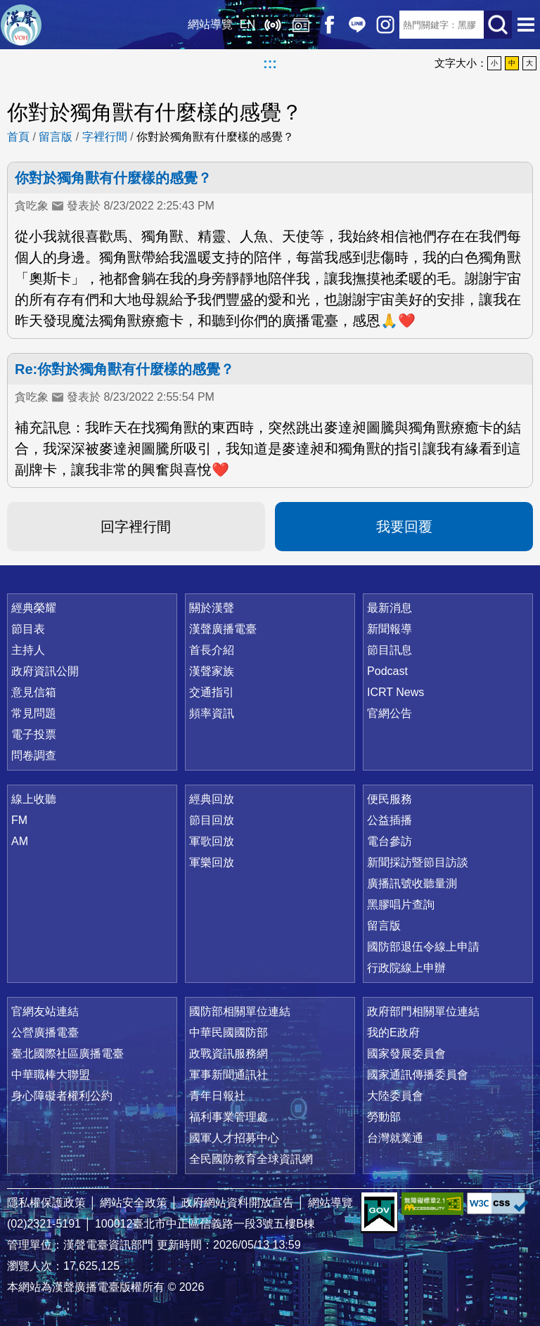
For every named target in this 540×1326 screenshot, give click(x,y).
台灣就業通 (395, 1138)
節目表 (28, 629)
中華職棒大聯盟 (50, 1075)
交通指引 (211, 692)
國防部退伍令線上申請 (423, 947)
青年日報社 (217, 1096)
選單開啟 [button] (526, 25)
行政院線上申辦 (406, 968)
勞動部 (384, 1117)
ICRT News (395, 692)
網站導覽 (210, 24)
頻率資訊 (211, 713)
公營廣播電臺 (45, 1032)
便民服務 (389, 799)
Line (357, 25)
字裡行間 (104, 137)
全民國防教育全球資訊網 (251, 1159)
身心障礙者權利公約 (61, 1096)
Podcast (387, 671)
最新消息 (389, 608)
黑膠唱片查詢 (401, 904)
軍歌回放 (211, 841)
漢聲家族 (211, 671)
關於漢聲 (211, 608)
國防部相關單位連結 (239, 1011)
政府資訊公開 (45, 671)
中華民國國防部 (228, 1032)
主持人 (28, 650)
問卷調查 (33, 755)
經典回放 (301, 25)
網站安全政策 (133, 1203)
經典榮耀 (33, 608)
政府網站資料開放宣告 (237, 1203)
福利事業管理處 (228, 1117)
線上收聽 (273, 25)
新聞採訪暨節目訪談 (417, 862)
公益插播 (389, 820)
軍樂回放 (211, 862)
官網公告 (389, 713)
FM (19, 820)
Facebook (329, 25)
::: (270, 63)
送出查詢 (498, 25)
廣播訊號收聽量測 (412, 883)
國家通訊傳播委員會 (417, 1075)
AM (19, 841)
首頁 (18, 137)
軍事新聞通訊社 (228, 1075)
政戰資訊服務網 (228, 1054)
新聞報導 (389, 629)
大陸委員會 (395, 1096)
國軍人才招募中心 (234, 1138)
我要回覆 (404, 526)
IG (385, 25)
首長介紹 (211, 650)
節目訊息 (389, 650)
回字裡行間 (136, 526)
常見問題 (33, 713)
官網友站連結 (45, 1011)
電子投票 (33, 734)
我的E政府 (393, 1032)
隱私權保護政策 (46, 1203)
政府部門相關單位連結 (423, 1011)
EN (247, 24)
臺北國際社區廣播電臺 (67, 1054)
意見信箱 (33, 692)
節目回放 (211, 820)
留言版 (55, 137)
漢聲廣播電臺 (21, 25)
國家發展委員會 (406, 1054)
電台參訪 (389, 841)
